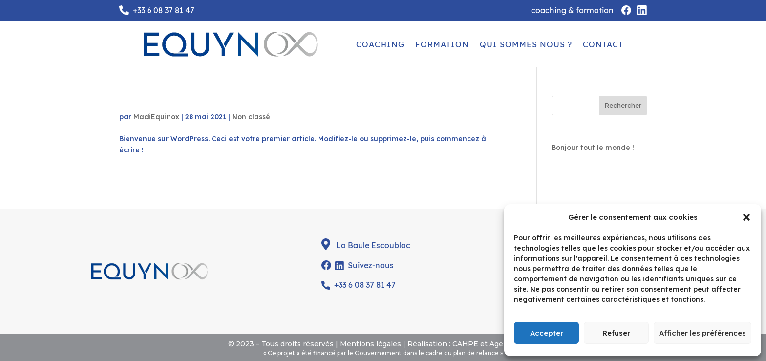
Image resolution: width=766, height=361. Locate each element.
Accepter (546, 333)
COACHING (380, 44)
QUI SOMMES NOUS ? (526, 44)
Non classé (251, 116)
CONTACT (603, 44)
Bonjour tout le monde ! (182, 101)
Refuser (616, 333)
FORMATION (442, 44)
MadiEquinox (156, 116)
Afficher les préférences (702, 333)
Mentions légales (370, 344)
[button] (746, 217)
